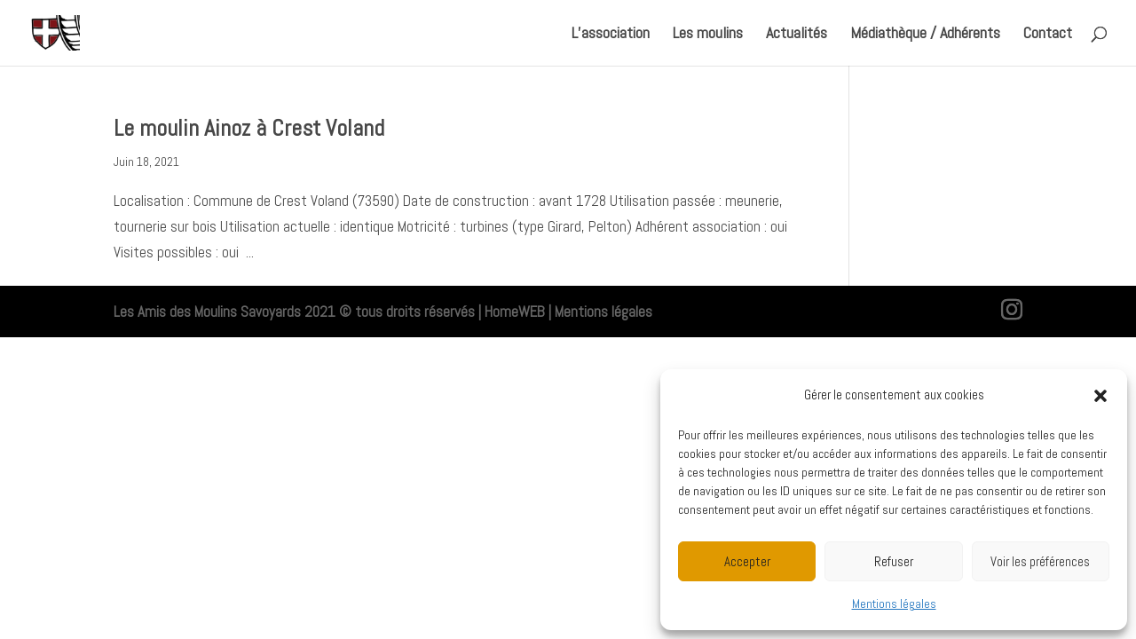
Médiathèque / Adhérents (925, 35)
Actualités (796, 35)
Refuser (893, 561)
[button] (1100, 396)
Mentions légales (894, 603)
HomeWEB (515, 311)
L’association (611, 35)
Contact (1047, 35)
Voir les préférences (1040, 561)
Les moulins (708, 35)
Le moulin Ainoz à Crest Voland (249, 128)
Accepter (747, 561)
